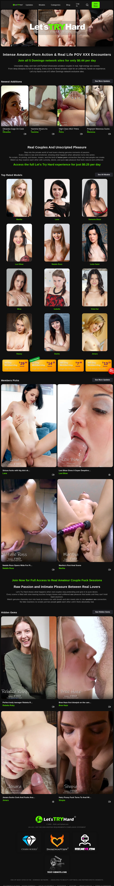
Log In (77, 5)
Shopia (62, 800)
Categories (55, 5)
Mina (19, 309)
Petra (61, 132)
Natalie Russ (57, 264)
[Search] (87, 5)
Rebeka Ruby (8, 705)
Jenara (95, 354)
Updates (29, 5)
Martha (19, 219)
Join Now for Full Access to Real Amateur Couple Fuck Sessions (57, 580)
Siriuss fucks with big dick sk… (16, 470)
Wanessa (91, 132)
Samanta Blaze (94, 219)
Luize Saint (94, 264)
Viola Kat (95, 309)
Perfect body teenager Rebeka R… (17, 702)
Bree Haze (63, 705)
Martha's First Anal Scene (70, 565)
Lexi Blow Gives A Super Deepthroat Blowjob (76, 470)
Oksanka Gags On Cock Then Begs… (13, 129)
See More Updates (102, 81)
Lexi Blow (19, 264)
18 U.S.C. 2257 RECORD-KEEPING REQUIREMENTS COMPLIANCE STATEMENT (57, 827)
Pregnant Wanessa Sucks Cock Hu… (98, 129)
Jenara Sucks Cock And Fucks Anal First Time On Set (19, 797)
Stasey (19, 354)
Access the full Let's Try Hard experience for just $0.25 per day (57, 164)
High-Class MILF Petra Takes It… (69, 129)
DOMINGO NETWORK (40, 880)
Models (42, 5)
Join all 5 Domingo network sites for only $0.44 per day (57, 60)
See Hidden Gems (102, 612)
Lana (57, 219)
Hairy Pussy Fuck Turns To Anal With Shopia (76, 797)
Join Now (96, 5)
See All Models (104, 175)
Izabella (57, 309)
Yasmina (34, 132)
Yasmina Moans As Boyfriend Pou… (39, 129)
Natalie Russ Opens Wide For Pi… (17, 565)
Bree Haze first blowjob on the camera (75, 702)
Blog (68, 5)
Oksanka (7, 132)
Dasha (57, 354)
